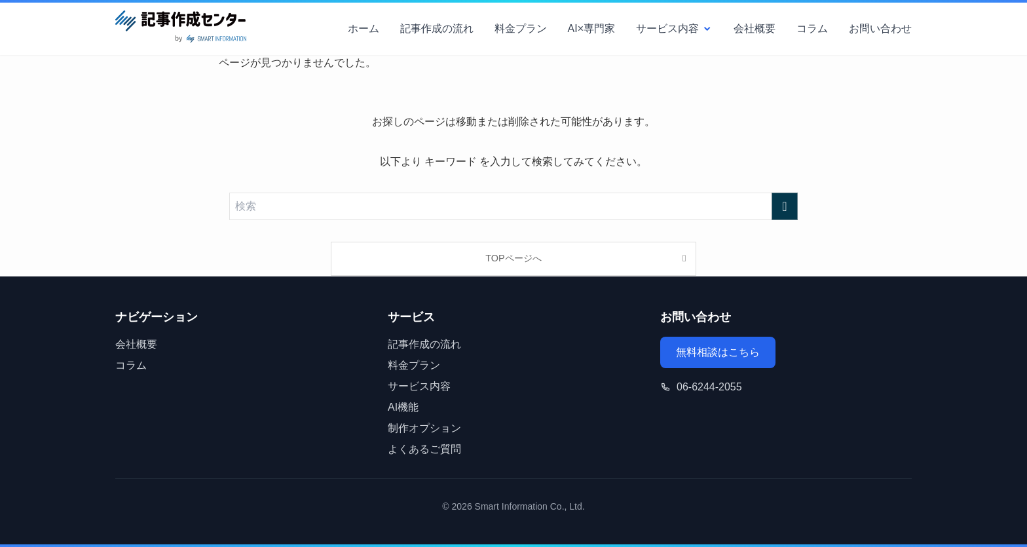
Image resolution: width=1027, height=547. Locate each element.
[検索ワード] (513, 206)
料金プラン (521, 28)
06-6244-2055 (709, 386)
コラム (812, 28)
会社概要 (754, 28)
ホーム (363, 28)
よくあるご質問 (424, 449)
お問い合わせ (880, 28)
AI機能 (403, 407)
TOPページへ (513, 258)
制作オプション (424, 428)
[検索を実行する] (785, 206)
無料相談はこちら (718, 352)
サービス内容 (674, 29)
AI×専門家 (591, 28)
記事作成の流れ (437, 28)
